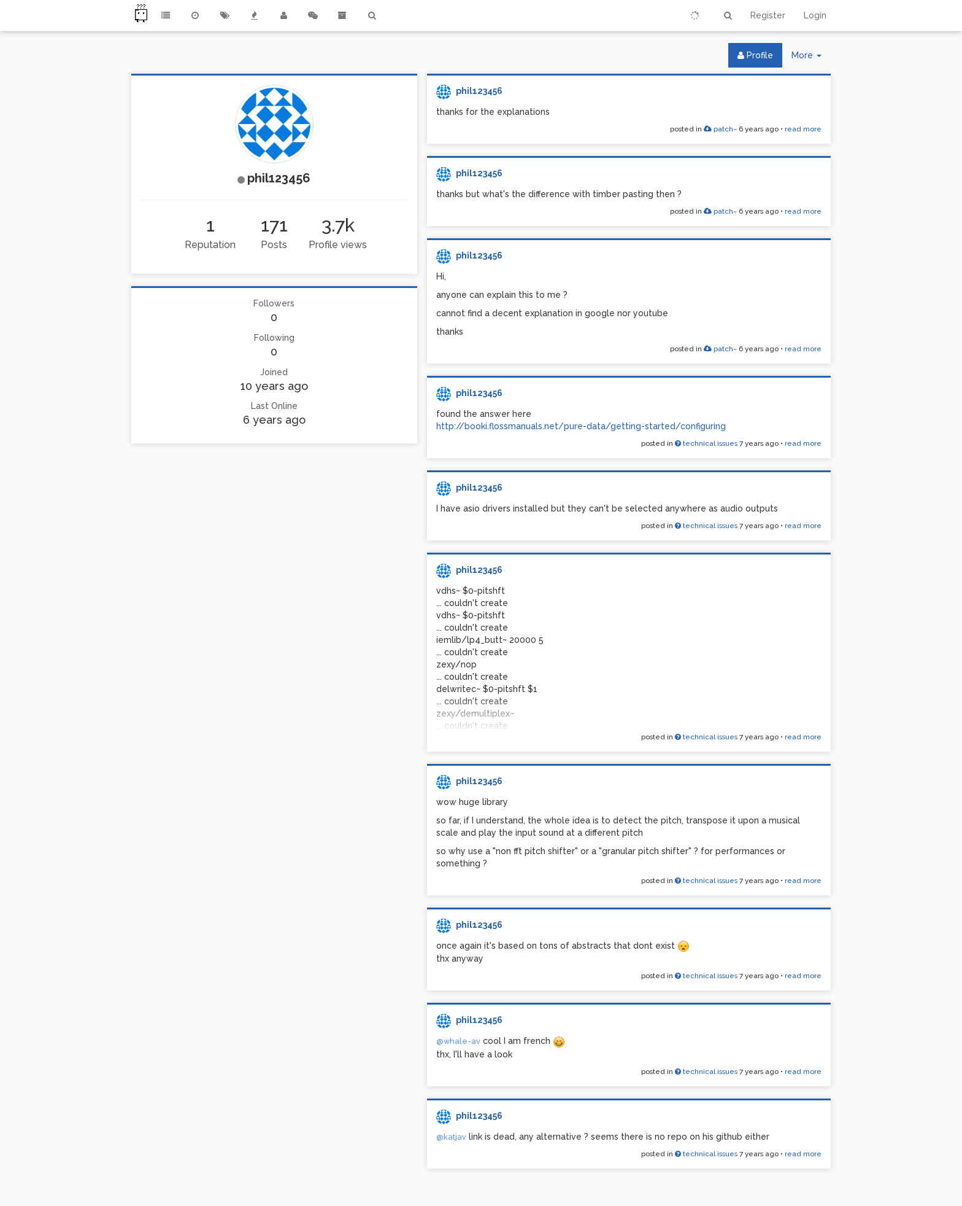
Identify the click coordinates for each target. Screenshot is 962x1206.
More (811, 58)
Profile (755, 55)
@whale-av (458, 1041)
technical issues (706, 443)
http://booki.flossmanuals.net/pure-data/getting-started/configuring (581, 426)
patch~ (720, 129)
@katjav (451, 1137)
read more (803, 129)
